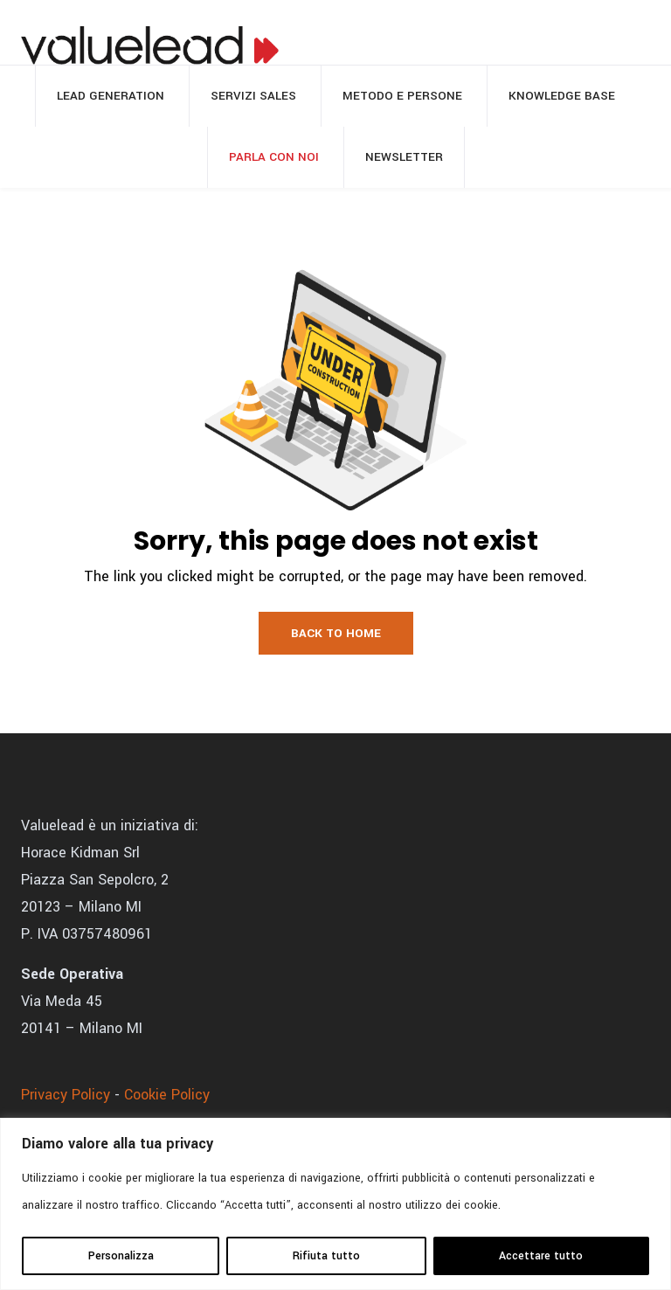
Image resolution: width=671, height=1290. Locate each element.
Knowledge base (561, 95)
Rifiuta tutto (326, 1256)
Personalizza (121, 1256)
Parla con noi (274, 157)
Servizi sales (253, 95)
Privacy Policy (65, 1095)
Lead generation (110, 95)
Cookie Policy (167, 1095)
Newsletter (404, 157)
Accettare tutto (541, 1256)
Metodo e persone (402, 95)
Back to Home (336, 633)
